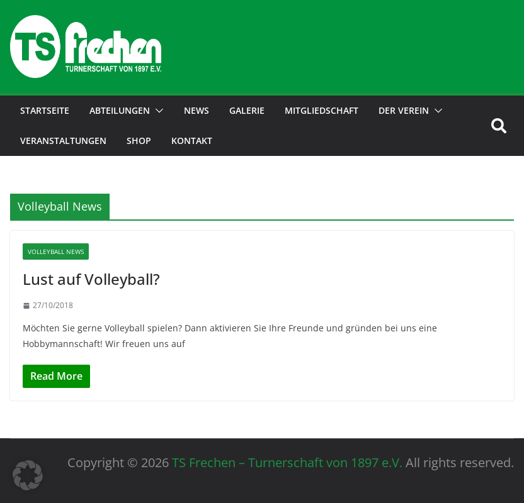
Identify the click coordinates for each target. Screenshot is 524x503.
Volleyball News (56, 251)
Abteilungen (119, 110)
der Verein (404, 110)
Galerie (247, 110)
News (196, 110)
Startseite (44, 110)
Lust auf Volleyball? (91, 278)
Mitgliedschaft (321, 110)
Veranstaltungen (63, 140)
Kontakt (191, 140)
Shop (139, 140)
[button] (157, 110)
